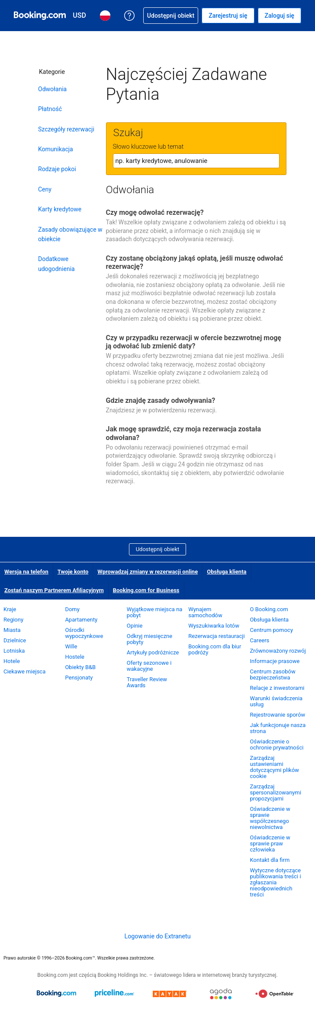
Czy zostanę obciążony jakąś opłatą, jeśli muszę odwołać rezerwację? (194, 262)
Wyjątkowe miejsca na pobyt (155, 612)
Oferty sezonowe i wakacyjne (149, 666)
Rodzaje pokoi (57, 169)
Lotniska (14, 650)
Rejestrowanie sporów (277, 714)
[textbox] (196, 160)
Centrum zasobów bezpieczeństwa (273, 674)
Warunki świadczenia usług (276, 701)
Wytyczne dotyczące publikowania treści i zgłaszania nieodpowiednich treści (275, 882)
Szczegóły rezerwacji (66, 129)
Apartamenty (81, 619)
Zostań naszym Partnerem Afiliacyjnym (54, 590)
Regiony (13, 619)
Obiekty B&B (80, 667)
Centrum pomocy (271, 630)
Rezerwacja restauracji (216, 636)
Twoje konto (73, 571)
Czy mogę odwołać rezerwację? (155, 212)
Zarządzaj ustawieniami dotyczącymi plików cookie (274, 767)
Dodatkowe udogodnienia (56, 263)
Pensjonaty (79, 677)
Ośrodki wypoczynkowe (84, 633)
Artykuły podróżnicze (153, 652)
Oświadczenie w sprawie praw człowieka (270, 843)
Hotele (11, 661)
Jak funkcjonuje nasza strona (278, 728)
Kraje (9, 609)
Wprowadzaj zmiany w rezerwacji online (147, 571)
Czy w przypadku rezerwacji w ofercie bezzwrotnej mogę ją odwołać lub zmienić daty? (194, 342)
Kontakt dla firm (270, 860)
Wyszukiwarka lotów (213, 625)
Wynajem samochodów (205, 612)
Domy (72, 609)
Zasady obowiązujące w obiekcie (70, 234)
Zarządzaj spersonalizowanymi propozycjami (276, 792)
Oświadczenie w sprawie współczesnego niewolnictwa (270, 818)
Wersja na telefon (26, 571)
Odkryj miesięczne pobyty (149, 639)
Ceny (44, 189)
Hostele (74, 657)
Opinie (135, 625)
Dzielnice (14, 640)
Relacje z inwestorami (277, 688)
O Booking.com (269, 609)
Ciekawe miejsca (24, 671)
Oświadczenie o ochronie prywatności (277, 744)
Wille (71, 646)
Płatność (50, 108)
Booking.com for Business (146, 590)
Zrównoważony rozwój (278, 650)
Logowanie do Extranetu (157, 936)
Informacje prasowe (275, 661)
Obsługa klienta (226, 571)
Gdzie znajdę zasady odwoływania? (160, 400)
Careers (260, 640)
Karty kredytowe (59, 209)
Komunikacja (55, 149)
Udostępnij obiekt (158, 549)
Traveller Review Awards (147, 682)
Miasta (12, 630)
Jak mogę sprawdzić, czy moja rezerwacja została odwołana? (183, 433)
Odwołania (52, 89)
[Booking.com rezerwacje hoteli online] (40, 15)
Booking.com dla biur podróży (214, 649)
